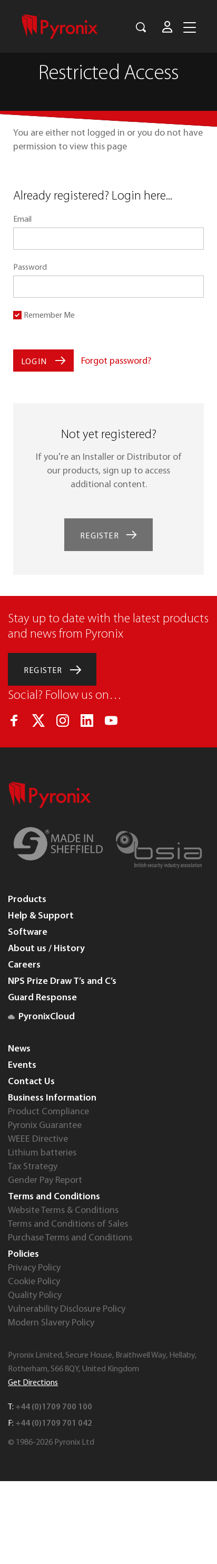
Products (27, 900)
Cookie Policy (34, 1282)
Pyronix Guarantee (45, 1126)
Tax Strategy (32, 1167)
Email (22, 219)
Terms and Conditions (54, 1197)
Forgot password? (116, 361)
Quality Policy (35, 1296)
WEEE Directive (38, 1139)
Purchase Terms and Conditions (70, 1238)
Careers (24, 965)
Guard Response (42, 998)
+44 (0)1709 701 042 (53, 1423)
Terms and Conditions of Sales (68, 1224)
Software (27, 932)
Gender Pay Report (45, 1181)
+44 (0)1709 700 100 (53, 1407)
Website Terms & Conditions (63, 1211)
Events (22, 1065)
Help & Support (41, 916)
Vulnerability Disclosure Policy (66, 1309)
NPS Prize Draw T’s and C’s (62, 982)
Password (30, 267)
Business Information (52, 1098)
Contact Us (31, 1082)
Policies (23, 1254)
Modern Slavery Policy (51, 1323)
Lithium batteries (42, 1153)
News (19, 1049)
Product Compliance (48, 1112)
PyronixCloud (41, 1017)
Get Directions (33, 1383)
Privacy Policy (34, 1268)
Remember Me (49, 315)
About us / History (46, 949)
